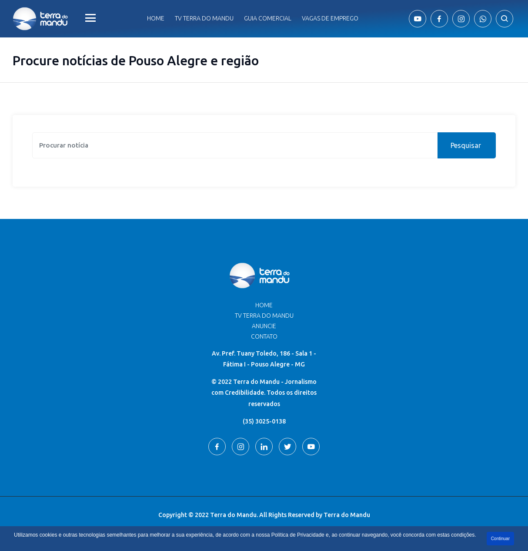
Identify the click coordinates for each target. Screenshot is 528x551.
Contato (264, 336)
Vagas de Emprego (330, 18)
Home (155, 18)
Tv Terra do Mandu (204, 18)
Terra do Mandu (347, 514)
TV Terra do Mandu (264, 315)
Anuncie (264, 326)
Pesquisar (466, 145)
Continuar (500, 538)
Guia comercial (267, 18)
